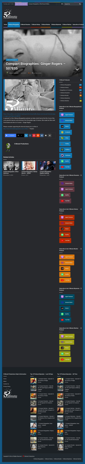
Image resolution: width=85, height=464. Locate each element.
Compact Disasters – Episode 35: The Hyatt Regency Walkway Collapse (45, 387)
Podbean (65, 149)
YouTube (65, 167)
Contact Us (6, 384)
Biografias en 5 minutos (66, 90)
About (4, 381)
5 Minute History (35, 24)
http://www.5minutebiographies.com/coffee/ (15, 128)
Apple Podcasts (67, 115)
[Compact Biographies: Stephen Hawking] (48, 165)
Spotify (65, 161)
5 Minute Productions (14, 73)
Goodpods (65, 132)
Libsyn (64, 138)
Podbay (65, 143)
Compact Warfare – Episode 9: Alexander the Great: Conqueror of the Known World (46, 410)
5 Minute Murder (45, 24)
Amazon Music (66, 120)
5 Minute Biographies (13, 24)
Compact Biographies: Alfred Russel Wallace (39, 4)
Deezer (65, 126)
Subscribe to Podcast (78, 24)
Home (5, 24)
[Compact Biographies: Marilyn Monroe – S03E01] (29, 165)
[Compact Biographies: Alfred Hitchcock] (11, 165)
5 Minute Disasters (25, 24)
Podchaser (65, 155)
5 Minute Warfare (66, 24)
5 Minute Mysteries (56, 24)
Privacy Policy (6, 386)
